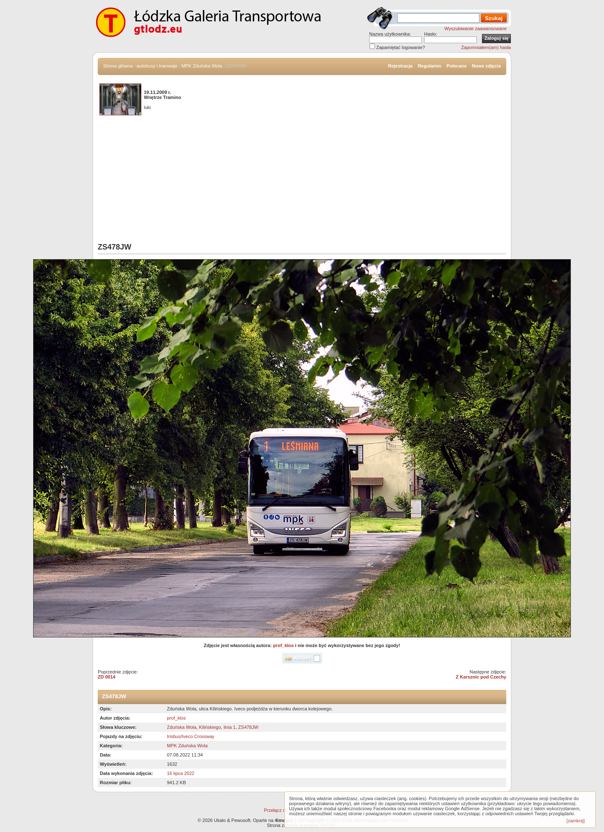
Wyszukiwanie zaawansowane (476, 28)
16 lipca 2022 (180, 773)
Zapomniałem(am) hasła (486, 47)
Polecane (456, 65)
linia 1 (230, 727)
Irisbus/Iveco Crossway (190, 736)
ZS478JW (248, 727)
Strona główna (118, 65)
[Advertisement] (302, 180)
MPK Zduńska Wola (202, 65)
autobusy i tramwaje (157, 65)
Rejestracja (400, 65)
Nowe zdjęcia (486, 65)
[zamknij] (576, 820)
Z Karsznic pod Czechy (481, 676)
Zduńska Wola (181, 727)
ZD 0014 (106, 676)
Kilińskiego (210, 727)
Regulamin (429, 65)
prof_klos (283, 645)
